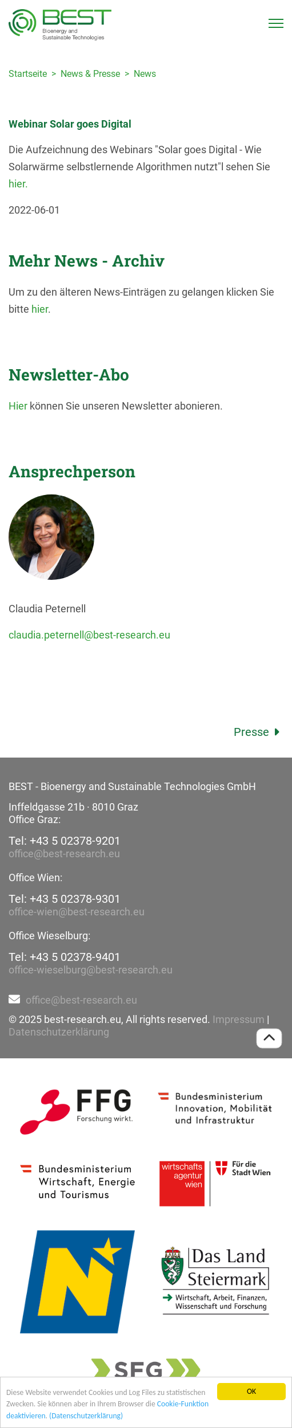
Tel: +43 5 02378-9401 (65, 957)
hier (39, 309)
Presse (258, 732)
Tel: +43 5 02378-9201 (65, 841)
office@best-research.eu (64, 854)
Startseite (28, 73)
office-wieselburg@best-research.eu (91, 970)
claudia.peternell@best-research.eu (89, 635)
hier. (18, 184)
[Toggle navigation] (276, 23)
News (145, 73)
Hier (18, 406)
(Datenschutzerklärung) (86, 1416)
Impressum (239, 1019)
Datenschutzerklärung (59, 1032)
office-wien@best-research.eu (77, 912)
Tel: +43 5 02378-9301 (65, 899)
